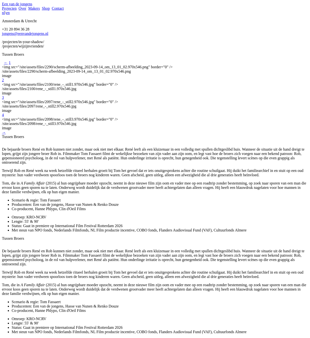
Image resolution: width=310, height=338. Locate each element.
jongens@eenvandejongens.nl (25, 33)
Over (22, 8)
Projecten (9, 8)
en (8, 13)
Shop (46, 8)
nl (3, 13)
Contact (58, 8)
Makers (34, 8)
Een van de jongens (17, 4)
